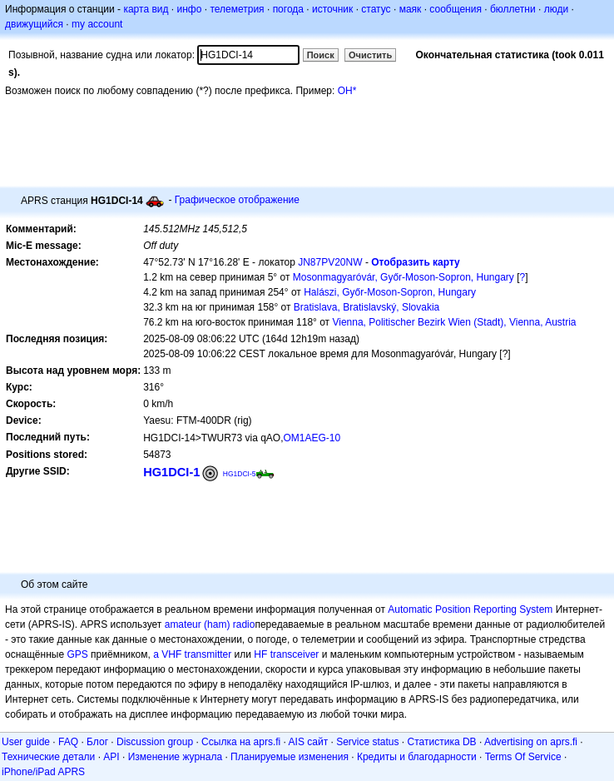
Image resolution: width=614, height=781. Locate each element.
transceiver (294, 654)
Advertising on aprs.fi (530, 742)
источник (332, 9)
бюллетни (513, 9)
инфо (188, 9)
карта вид (145, 9)
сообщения (455, 9)
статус (375, 9)
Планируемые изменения (289, 757)
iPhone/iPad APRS (43, 772)
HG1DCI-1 (171, 472)
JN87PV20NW (330, 262)
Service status (367, 742)
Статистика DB (442, 742)
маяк (410, 9)
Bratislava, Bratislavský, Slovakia (366, 307)
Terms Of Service (523, 757)
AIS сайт (309, 742)
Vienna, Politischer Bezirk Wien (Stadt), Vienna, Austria (454, 322)
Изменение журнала (175, 757)
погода (288, 9)
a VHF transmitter (192, 654)
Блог (97, 742)
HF (260, 654)
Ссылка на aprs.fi (240, 742)
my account (97, 24)
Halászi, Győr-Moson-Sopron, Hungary (390, 292)
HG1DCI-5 (239, 474)
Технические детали (48, 757)
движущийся (34, 24)
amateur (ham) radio (210, 624)
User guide (26, 742)
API (111, 757)
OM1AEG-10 (312, 438)
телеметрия (237, 9)
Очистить (370, 55)
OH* (347, 91)
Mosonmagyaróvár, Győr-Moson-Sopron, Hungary (403, 277)
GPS (77, 654)
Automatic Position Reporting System (470, 609)
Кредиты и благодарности (417, 757)
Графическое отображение (237, 200)
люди (556, 9)
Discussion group (154, 742)
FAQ (68, 742)
